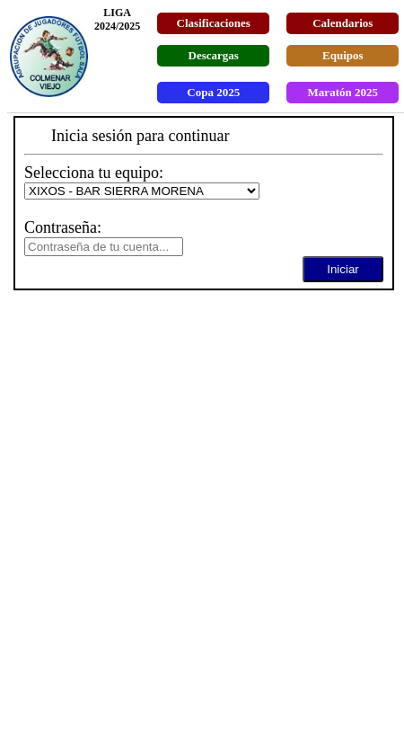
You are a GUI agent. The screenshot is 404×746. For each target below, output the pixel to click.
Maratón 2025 (343, 92)
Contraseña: (62, 227)
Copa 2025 (213, 92)
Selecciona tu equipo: (93, 173)
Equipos (343, 55)
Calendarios (342, 23)
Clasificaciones (213, 23)
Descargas (214, 55)
